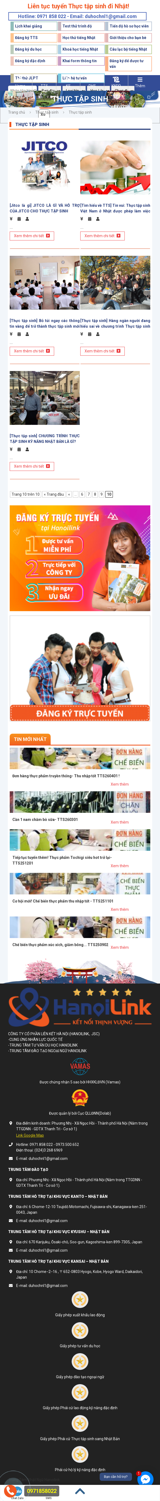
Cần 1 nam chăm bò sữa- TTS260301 (45, 819)
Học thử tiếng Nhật (78, 38)
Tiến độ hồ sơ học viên (129, 26)
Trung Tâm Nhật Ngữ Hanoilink (34, 1480)
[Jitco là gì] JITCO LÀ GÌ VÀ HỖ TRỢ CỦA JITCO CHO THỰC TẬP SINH (45, 208)
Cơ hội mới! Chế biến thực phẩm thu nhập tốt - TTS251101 (62, 901)
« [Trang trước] (69, 494)
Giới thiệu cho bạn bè (128, 38)
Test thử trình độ (77, 26)
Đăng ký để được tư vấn (127, 64)
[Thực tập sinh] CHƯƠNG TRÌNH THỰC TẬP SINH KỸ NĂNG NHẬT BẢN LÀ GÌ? (45, 439)
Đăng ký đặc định (30, 61)
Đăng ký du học (28, 49)
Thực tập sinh (46, 112)
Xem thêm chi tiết (32, 235)
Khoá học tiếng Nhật (80, 49)
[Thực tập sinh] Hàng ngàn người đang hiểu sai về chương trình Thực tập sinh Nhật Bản (115, 324)
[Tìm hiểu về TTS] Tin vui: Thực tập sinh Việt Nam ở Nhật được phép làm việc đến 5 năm (115, 208)
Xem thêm (120, 784)
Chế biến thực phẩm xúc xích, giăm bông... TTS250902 (60, 945)
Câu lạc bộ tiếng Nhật (128, 49)
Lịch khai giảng (28, 26)
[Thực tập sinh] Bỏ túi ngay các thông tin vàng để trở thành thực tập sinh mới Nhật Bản (45, 324)
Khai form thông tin (79, 61)
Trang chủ (16, 112)
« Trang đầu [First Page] (54, 494)
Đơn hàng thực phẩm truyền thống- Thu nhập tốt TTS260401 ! (66, 776)
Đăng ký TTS (26, 38)
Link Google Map (30, 1135)
